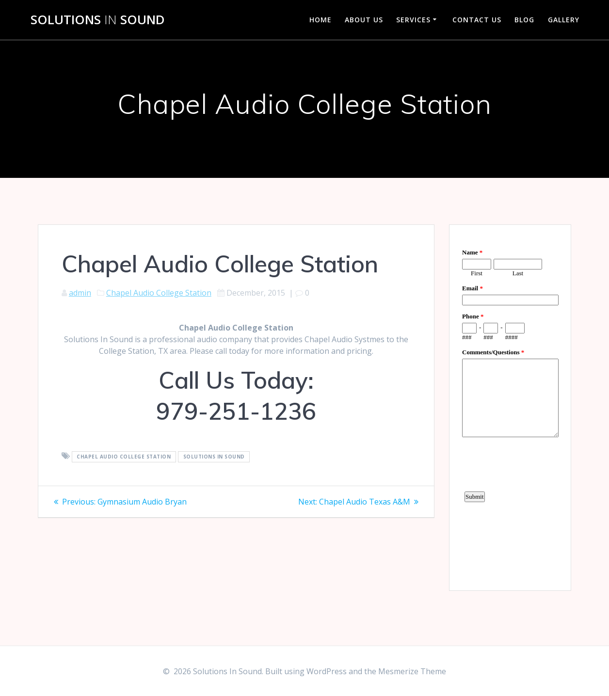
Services (413, 19)
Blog (524, 19)
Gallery (563, 19)
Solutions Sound (98, 20)
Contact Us (476, 19)
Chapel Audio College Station (158, 292)
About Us (364, 19)
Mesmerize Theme (412, 671)
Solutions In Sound (214, 456)
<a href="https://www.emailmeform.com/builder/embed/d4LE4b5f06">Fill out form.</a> (510, 406)
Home (320, 19)
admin (80, 292)
